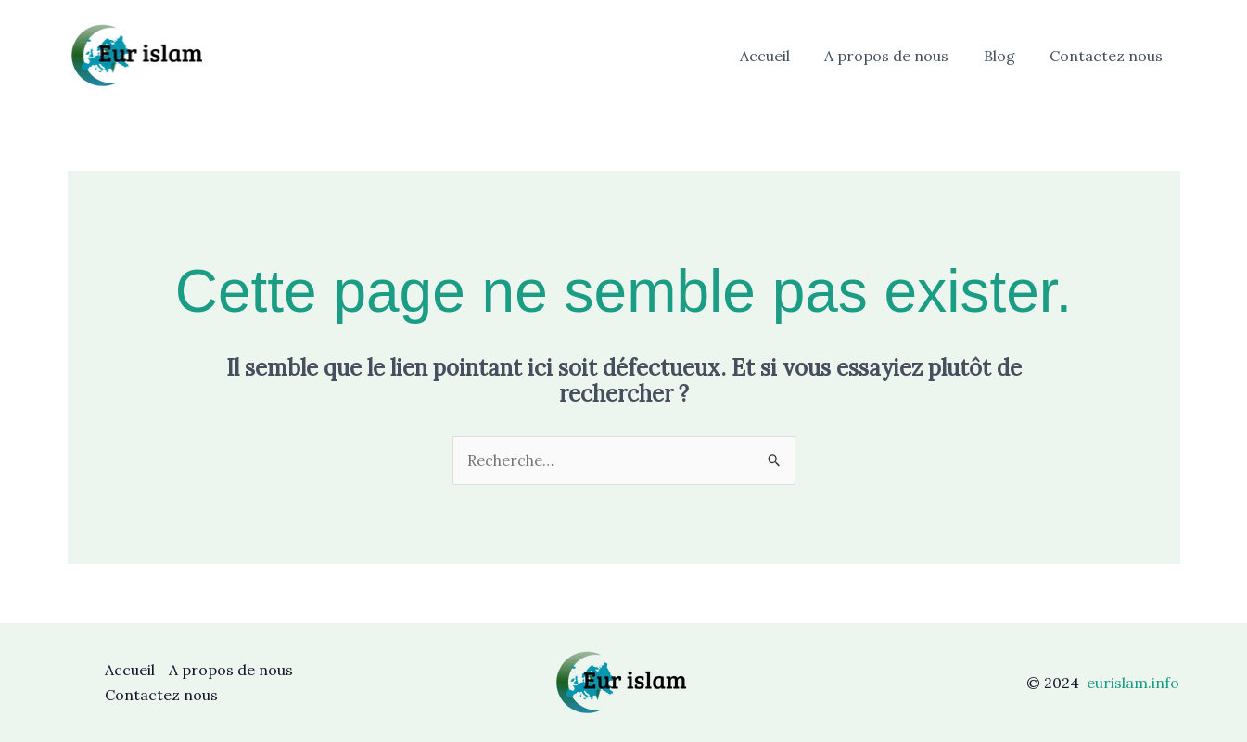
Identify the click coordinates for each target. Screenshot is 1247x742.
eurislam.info (1133, 682)
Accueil (782, 55)
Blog (1007, 55)
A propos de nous (899, 55)
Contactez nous (1108, 55)
